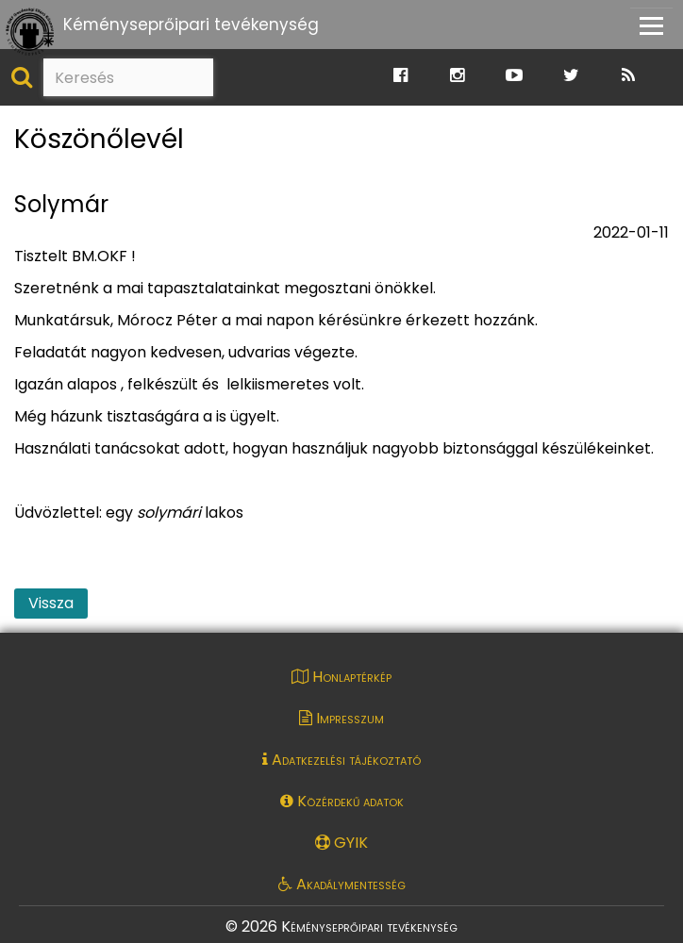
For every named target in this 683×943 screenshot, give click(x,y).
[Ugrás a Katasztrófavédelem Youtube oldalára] (514, 76)
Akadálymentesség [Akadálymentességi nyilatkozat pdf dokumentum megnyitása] (342, 884)
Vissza (51, 603)
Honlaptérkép (341, 676)
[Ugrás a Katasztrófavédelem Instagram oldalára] (457, 76)
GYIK (341, 842)
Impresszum (341, 718)
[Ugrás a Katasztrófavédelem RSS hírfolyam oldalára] (628, 76)
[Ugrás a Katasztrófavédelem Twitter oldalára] (571, 76)
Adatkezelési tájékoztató (341, 759)
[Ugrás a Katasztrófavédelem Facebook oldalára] (400, 76)
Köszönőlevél (99, 140)
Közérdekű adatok (342, 801)
